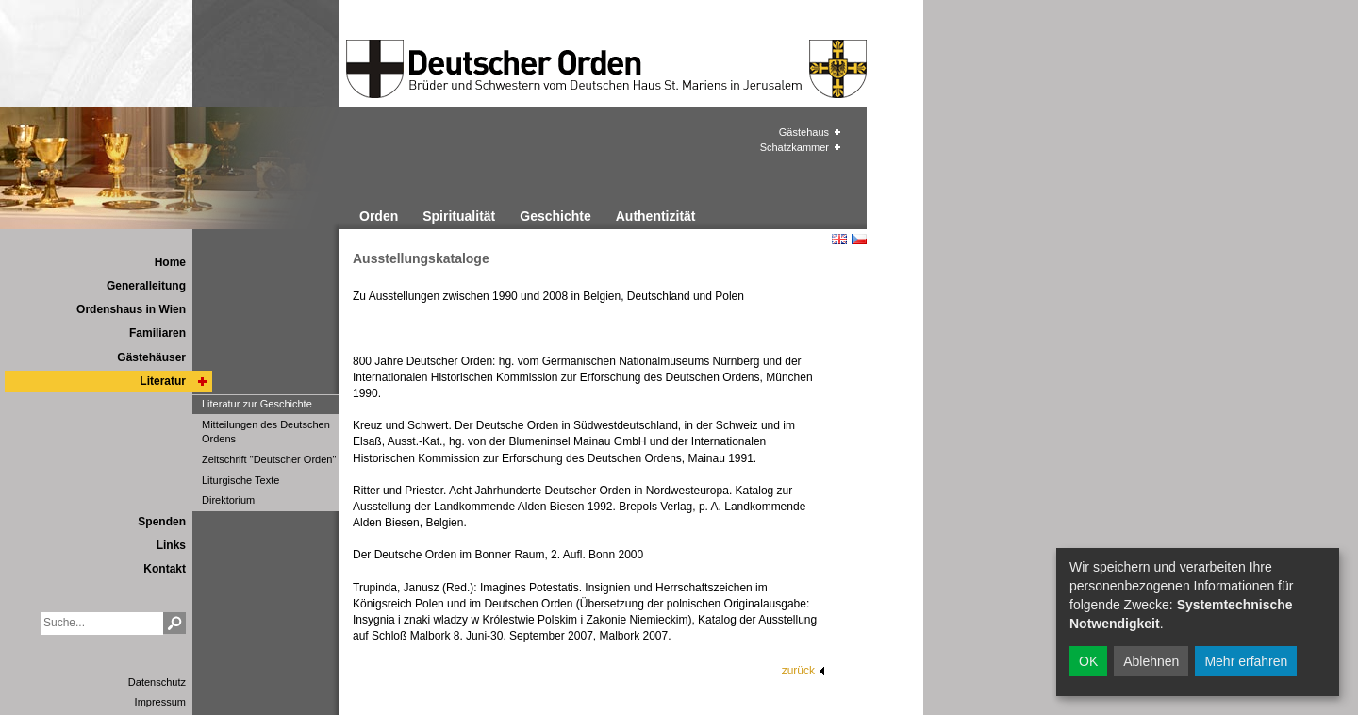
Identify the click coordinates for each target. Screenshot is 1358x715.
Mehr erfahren (1245, 661)
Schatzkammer (794, 147)
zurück (798, 670)
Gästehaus (804, 132)
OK (1088, 661)
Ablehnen (1151, 661)
